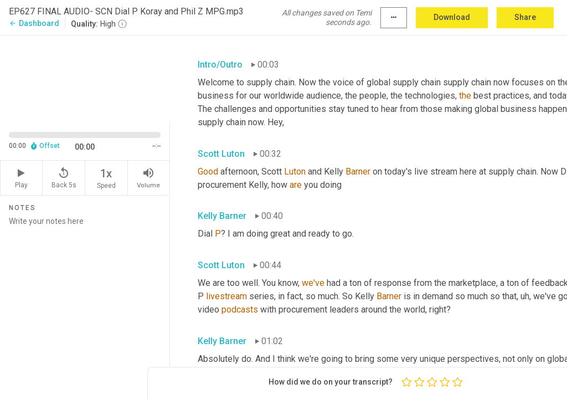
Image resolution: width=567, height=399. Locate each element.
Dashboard (34, 23)
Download (452, 17)
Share (525, 17)
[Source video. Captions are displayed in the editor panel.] (85, 78)
